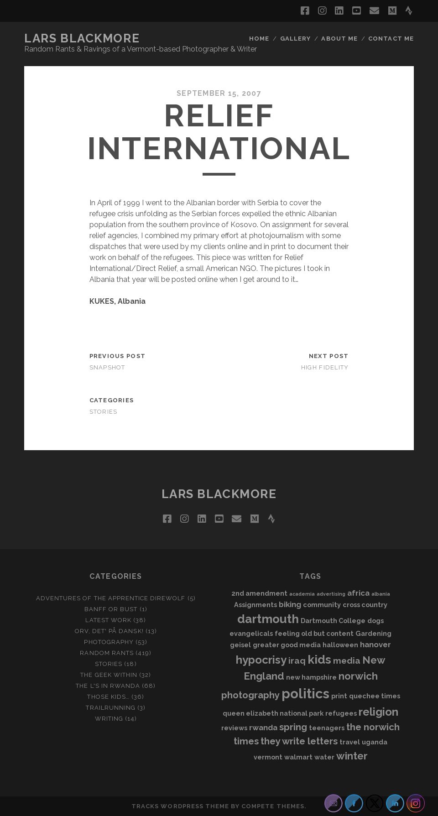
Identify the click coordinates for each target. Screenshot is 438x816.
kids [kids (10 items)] (319, 659)
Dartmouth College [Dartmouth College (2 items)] (333, 620)
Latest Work (108, 620)
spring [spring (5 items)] (293, 727)
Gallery (295, 38)
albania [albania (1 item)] (380, 594)
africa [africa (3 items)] (358, 593)
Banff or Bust (111, 609)
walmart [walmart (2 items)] (298, 757)
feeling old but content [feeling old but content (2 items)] (314, 633)
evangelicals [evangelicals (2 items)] (251, 633)
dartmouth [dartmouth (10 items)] (268, 619)
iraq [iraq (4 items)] (297, 660)
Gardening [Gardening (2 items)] (373, 633)
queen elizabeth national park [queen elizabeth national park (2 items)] (273, 713)
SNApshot (107, 367)
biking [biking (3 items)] (290, 604)
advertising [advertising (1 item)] (331, 594)
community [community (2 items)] (322, 604)
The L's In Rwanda (108, 685)
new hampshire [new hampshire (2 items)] (311, 677)
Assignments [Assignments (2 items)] (255, 604)
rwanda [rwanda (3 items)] (263, 727)
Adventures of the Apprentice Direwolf (111, 598)
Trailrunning (111, 707)
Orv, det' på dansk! (109, 631)
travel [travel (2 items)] (349, 742)
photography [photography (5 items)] (250, 695)
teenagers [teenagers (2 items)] (326, 728)
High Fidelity (325, 367)
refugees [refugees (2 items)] (341, 713)
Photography (108, 642)
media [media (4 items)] (346, 660)
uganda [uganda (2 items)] (374, 742)
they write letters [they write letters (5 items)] (299, 741)
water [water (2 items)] (324, 757)
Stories (103, 411)
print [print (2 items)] (339, 696)
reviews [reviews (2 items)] (234, 728)
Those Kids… (108, 696)
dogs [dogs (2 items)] (375, 620)
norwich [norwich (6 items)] (358, 676)
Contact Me (390, 38)
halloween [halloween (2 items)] (340, 645)
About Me (339, 38)
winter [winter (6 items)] (352, 756)
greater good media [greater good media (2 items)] (287, 645)
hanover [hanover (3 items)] (375, 644)
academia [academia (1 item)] (302, 594)
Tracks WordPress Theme (180, 806)
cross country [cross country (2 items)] (365, 604)
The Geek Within (108, 674)
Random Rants (107, 653)
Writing (109, 718)
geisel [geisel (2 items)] (240, 645)
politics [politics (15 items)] (305, 694)
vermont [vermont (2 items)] (268, 757)
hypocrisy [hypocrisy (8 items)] (261, 659)
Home (259, 38)
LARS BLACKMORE (82, 38)
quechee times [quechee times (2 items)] (374, 696)
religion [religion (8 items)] (378, 711)
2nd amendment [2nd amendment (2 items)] (259, 593)
